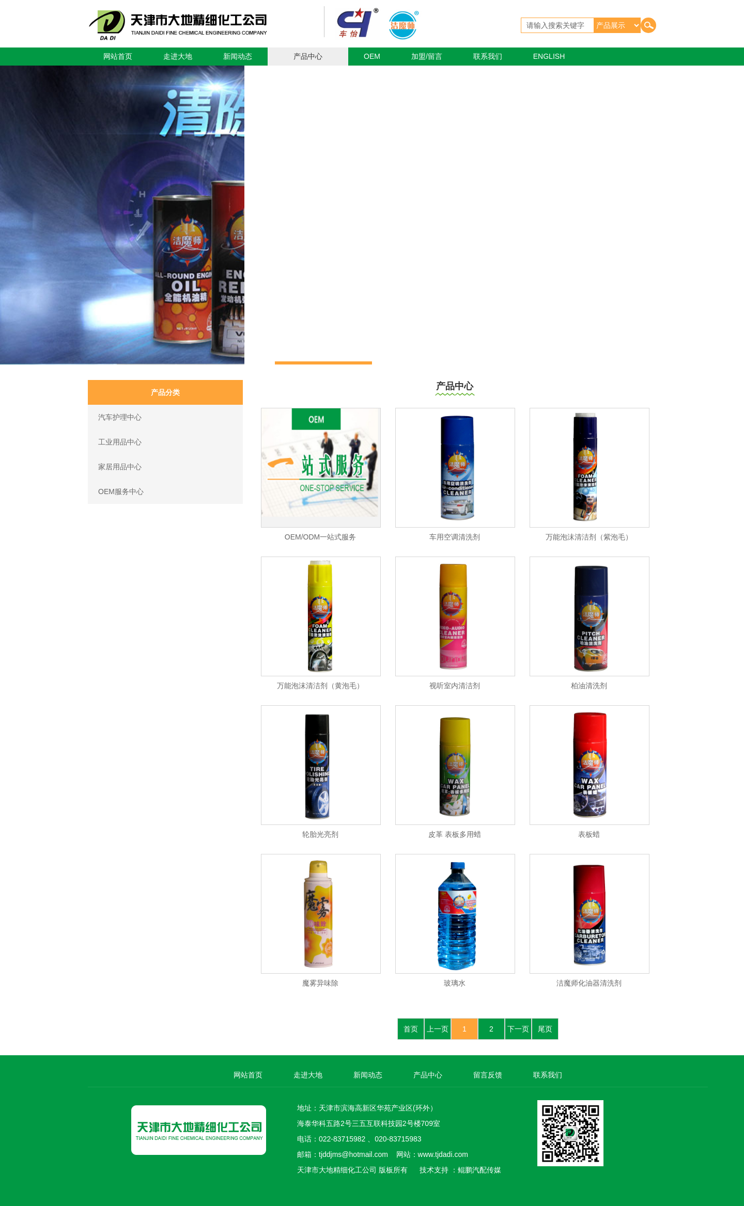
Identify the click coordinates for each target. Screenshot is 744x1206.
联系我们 (487, 56)
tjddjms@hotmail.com (353, 1154)
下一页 (518, 1029)
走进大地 (177, 56)
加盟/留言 (426, 56)
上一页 (437, 1029)
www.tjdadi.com (443, 1154)
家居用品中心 (120, 467)
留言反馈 (487, 1075)
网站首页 (117, 56)
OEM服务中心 (121, 491)
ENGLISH (549, 56)
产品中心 (307, 56)
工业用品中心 (120, 442)
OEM (372, 56)
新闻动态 (237, 56)
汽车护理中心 (120, 417)
